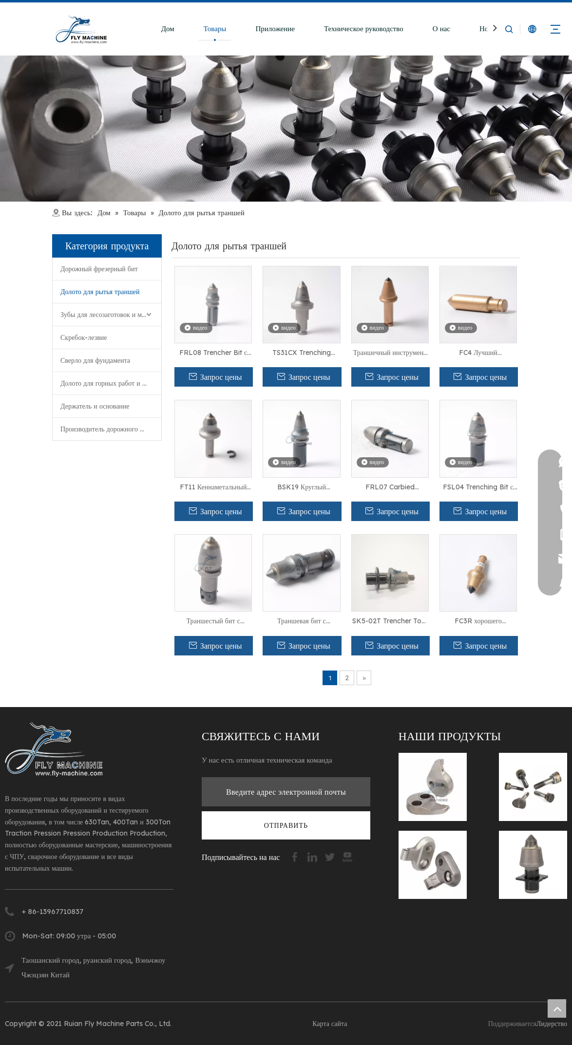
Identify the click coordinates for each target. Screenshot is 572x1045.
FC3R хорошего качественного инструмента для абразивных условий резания (478, 621)
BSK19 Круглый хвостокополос (301, 487)
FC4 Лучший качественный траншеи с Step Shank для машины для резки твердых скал (478, 353)
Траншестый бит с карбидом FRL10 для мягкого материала (213, 621)
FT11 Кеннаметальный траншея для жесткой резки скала (213, 487)
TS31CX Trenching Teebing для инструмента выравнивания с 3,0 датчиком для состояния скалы (301, 353)
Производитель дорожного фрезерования (110, 429)
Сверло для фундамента (95, 360)
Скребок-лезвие (83, 337)
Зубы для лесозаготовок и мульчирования (110, 314)
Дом (167, 28)
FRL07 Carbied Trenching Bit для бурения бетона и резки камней (390, 487)
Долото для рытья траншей (99, 291)
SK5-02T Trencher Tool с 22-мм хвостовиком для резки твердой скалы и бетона (389, 621)
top (557, 1008)
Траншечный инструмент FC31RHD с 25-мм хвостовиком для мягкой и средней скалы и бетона (389, 353)
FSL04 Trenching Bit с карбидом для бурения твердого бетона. (478, 487)
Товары (215, 28)
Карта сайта (329, 1023)
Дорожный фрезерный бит (99, 268)
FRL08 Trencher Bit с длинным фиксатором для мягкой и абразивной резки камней (213, 353)
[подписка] (286, 825)
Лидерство (551, 1023)
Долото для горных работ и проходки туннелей (110, 383)
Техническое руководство (363, 28)
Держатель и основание (95, 406)
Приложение (275, 28)
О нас (441, 28)
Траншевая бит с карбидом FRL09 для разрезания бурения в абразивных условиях (302, 621)
